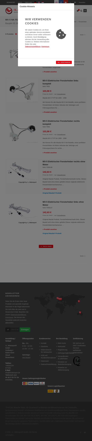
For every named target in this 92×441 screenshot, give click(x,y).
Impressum (45, 46)
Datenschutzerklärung (33, 46)
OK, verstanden (64, 62)
